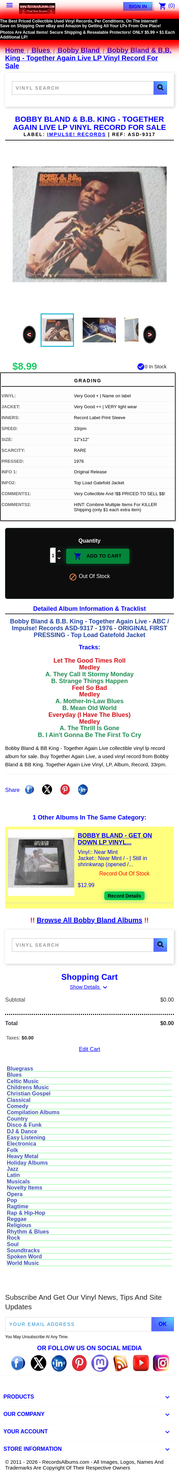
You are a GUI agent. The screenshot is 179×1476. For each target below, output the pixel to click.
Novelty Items (24, 1188)
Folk (12, 1150)
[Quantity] (53, 555)
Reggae (17, 1219)
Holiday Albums (27, 1163)
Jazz (12, 1169)
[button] (160, 88)
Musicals (18, 1181)
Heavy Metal (23, 1156)
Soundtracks (23, 1250)
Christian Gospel (28, 1093)
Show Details (89, 987)
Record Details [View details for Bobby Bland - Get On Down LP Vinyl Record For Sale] (124, 896)
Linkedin (83, 789)
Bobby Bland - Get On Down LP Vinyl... (115, 839)
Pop (12, 1200)
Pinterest (65, 789)
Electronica (21, 1144)
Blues (14, 1075)
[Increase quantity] (59, 552)
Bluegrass (20, 1069)
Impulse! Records (76, 134)
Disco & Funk (24, 1125)
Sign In (138, 6)
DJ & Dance (22, 1131)
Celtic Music (23, 1081)
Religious (19, 1225)
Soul (13, 1244)
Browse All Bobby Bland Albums (90, 920)
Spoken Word (24, 1256)
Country (17, 1119)
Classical (18, 1100)
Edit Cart (89, 1049)
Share (29, 789)
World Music (23, 1263)
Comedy (17, 1106)
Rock (13, 1238)
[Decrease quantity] (59, 559)
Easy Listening (26, 1137)
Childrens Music (28, 1087)
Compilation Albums (33, 1112)
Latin (13, 1175)
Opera (15, 1194)
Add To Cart (98, 556)
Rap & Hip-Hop (26, 1213)
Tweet (47, 789)
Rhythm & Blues (28, 1232)
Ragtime (17, 1206)
